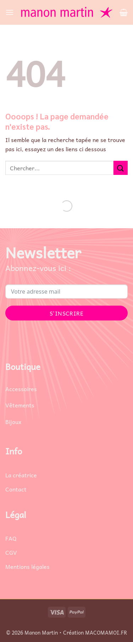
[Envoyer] (120, 168)
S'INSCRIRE (67, 313)
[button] (9, 12)
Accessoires (21, 388)
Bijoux (13, 421)
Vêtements (19, 405)
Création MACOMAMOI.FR (95, 632)
